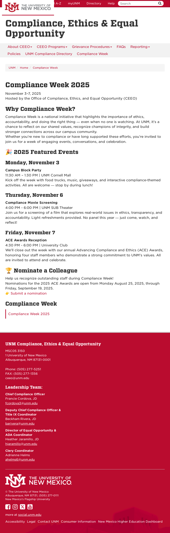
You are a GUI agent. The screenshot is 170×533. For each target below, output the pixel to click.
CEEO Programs (52, 47)
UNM (12, 67)
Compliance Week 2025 (29, 314)
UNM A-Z (54, 3)
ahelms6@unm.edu (20, 459)
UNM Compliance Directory (48, 54)
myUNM (74, 3)
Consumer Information (78, 521)
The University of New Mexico (28, 7)
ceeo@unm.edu (17, 378)
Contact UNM (48, 521)
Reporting (140, 47)
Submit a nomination (29, 293)
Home (24, 67)
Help (111, 3)
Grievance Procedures (92, 47)
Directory (94, 3)
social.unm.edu (29, 514)
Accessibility (15, 521)
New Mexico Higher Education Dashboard (130, 521)
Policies (14, 54)
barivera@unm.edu (20, 423)
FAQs (121, 47)
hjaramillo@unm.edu (21, 444)
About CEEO (20, 47)
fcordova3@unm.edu (21, 403)
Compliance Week (92, 54)
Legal (31, 521)
